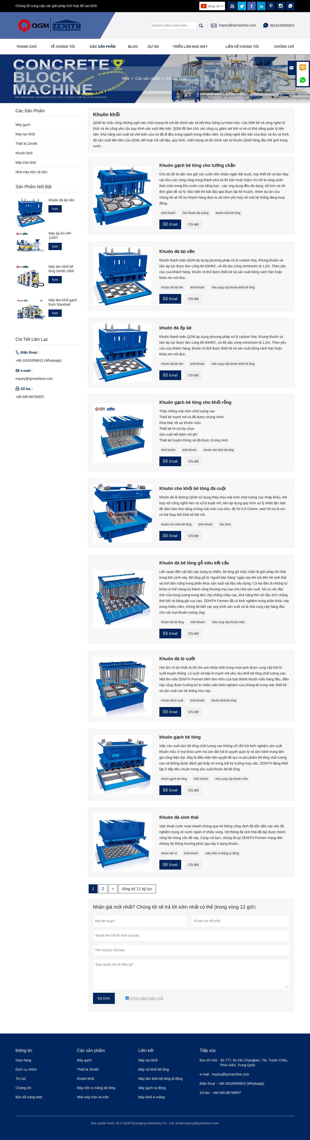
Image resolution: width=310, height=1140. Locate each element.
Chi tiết (193, 224)
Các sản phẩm (103, 47)
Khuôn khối (24, 153)
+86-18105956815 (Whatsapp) (39, 360)
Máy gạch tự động (152, 1088)
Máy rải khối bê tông (153, 1069)
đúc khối (225, 524)
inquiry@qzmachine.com (237, 25)
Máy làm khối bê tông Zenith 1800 (61, 269)
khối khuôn (168, 213)
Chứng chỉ (284, 47)
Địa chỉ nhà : (209, 1060)
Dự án (153, 47)
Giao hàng (23, 1060)
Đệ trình (104, 998)
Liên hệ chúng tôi (242, 47)
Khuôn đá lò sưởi (172, 700)
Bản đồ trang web (29, 1097)
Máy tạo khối (25, 134)
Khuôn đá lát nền (172, 287)
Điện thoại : (208, 1083)
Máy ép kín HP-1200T (60, 235)
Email (170, 223)
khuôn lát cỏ (169, 853)
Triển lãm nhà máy (190, 47)
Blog (133, 47)
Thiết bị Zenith (26, 144)
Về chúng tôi (63, 47)
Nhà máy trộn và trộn (31, 172)
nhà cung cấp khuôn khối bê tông (233, 287)
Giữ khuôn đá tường (195, 213)
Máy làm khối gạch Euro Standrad (62, 302)
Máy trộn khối (26, 162)
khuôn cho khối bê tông (219, 450)
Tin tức (21, 1079)
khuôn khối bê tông (228, 213)
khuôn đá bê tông (172, 622)
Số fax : (205, 1093)
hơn (55, 209)
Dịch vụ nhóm (26, 1069)
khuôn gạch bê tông (174, 779)
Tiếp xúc (208, 1050)
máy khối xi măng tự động (222, 853)
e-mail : (205, 1074)
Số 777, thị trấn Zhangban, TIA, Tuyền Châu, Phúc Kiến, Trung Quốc (254, 1062)
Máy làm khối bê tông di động (160, 1079)
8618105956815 (282, 25)
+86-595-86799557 (30, 397)
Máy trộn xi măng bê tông (96, 1088)
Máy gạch (23, 125)
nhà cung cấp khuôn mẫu (228, 622)
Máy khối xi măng (151, 1097)
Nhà (125, 78)
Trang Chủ (26, 47)
